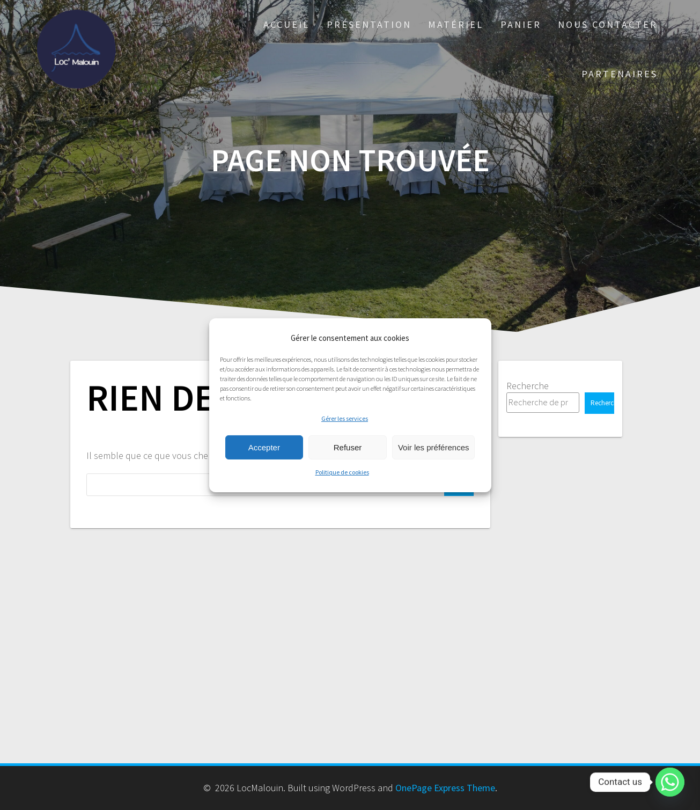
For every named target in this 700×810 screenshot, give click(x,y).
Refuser (348, 447)
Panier (520, 24)
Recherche (527, 386)
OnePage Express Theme (445, 788)
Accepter (264, 447)
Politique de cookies (342, 472)
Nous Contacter (608, 24)
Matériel (455, 24)
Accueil (286, 24)
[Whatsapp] (669, 782)
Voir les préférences (433, 447)
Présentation (369, 24)
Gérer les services (344, 418)
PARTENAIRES (619, 74)
